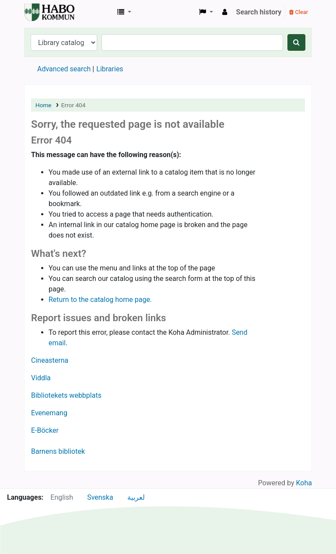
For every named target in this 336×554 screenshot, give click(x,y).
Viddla (41, 378)
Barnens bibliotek (58, 451)
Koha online (46, 12)
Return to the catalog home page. (100, 299)
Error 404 (73, 105)
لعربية (136, 497)
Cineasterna (49, 360)
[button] (124, 12)
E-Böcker (45, 430)
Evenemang (49, 413)
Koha (304, 483)
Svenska (100, 497)
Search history (259, 12)
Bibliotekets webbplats (66, 395)
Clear (298, 12)
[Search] (296, 42)
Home (43, 105)
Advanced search (64, 69)
